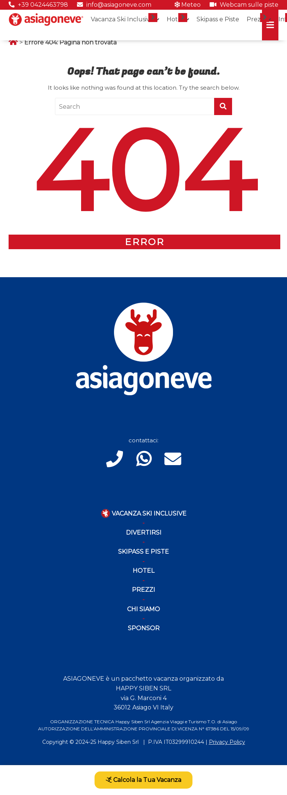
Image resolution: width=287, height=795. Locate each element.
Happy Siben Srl (118, 742)
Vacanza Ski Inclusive (122, 19)
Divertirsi (143, 532)
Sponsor (144, 628)
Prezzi (256, 19)
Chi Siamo (143, 609)
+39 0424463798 (38, 4)
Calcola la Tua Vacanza (143, 779)
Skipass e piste (143, 551)
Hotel (175, 19)
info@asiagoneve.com (114, 4)
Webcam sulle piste (244, 4)
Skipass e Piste (218, 19)
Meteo (188, 4)
